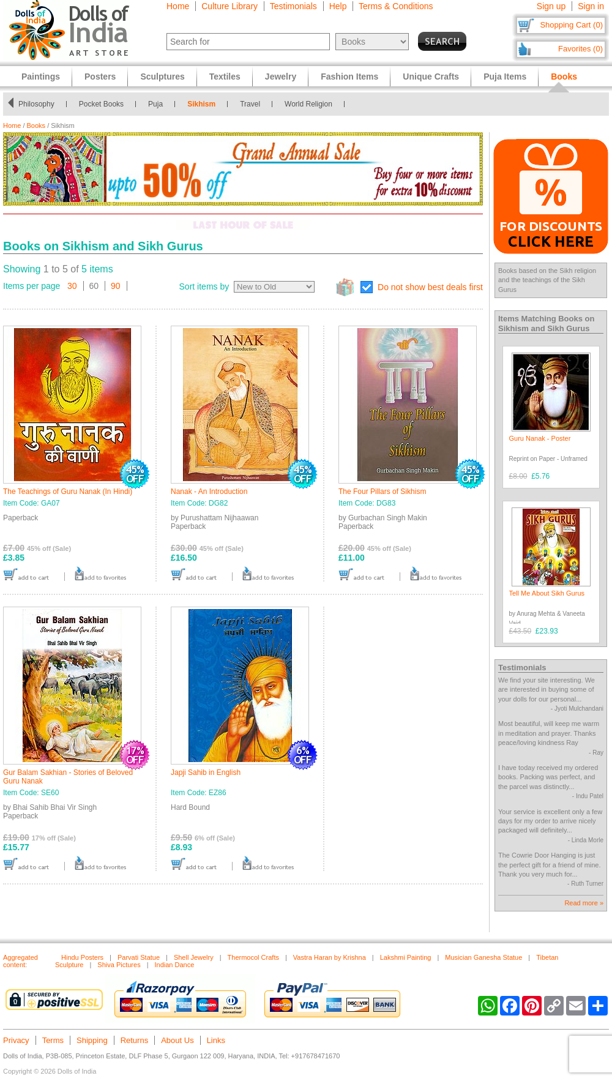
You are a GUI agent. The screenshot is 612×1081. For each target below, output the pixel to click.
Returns (135, 1040)
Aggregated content (20, 961)
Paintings (40, 76)
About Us (177, 1040)
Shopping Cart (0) (571, 24)
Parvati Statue (139, 957)
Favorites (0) (580, 48)
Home (177, 6)
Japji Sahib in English (206, 772)
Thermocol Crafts (253, 957)
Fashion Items (349, 76)
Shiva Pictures (118, 964)
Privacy (16, 1040)
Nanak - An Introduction (209, 491)
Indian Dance (175, 964)
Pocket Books (101, 104)
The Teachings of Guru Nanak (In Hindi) (67, 491)
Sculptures (162, 76)
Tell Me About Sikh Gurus (547, 593)
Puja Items (504, 76)
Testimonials (293, 6)
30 (72, 286)
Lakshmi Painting (405, 957)
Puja (155, 104)
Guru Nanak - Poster (540, 438)
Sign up (551, 6)
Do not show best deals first (430, 287)
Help (338, 6)
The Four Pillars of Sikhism (382, 491)
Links (216, 1040)
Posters (100, 76)
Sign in (591, 6)
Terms (53, 1040)
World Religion (308, 104)
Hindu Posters (82, 957)
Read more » (583, 903)
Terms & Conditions (396, 6)
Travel (250, 104)
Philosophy (36, 104)
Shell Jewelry (194, 957)
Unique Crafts (431, 76)
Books (36, 125)
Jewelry (280, 76)
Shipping (92, 1040)
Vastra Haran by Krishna (329, 957)
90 (116, 286)
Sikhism (201, 104)
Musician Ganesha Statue (483, 957)
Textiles (225, 76)
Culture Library (229, 6)
